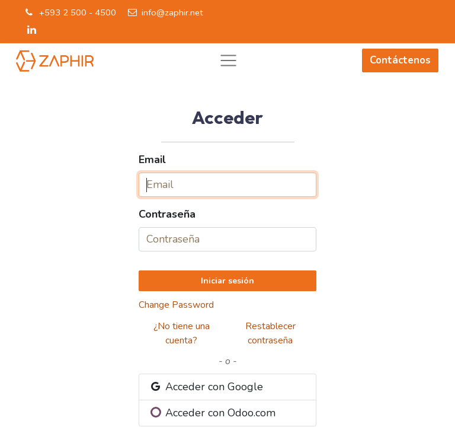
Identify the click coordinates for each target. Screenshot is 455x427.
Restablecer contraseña (270, 333)
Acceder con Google (206, 387)
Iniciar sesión (227, 280)
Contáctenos (400, 60)
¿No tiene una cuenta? (181, 333)
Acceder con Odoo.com (213, 413)
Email (152, 159)
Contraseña (167, 214)
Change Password (176, 304)
